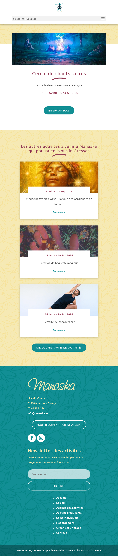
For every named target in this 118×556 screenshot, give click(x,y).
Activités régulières (69, 512)
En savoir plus (59, 110)
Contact (61, 532)
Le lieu (60, 502)
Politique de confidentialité (55, 550)
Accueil (61, 497)
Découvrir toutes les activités (59, 347)
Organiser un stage (68, 527)
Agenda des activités (69, 507)
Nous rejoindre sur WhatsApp (59, 424)
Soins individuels (67, 517)
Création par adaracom (87, 550)
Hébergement (65, 522)
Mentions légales (27, 550)
